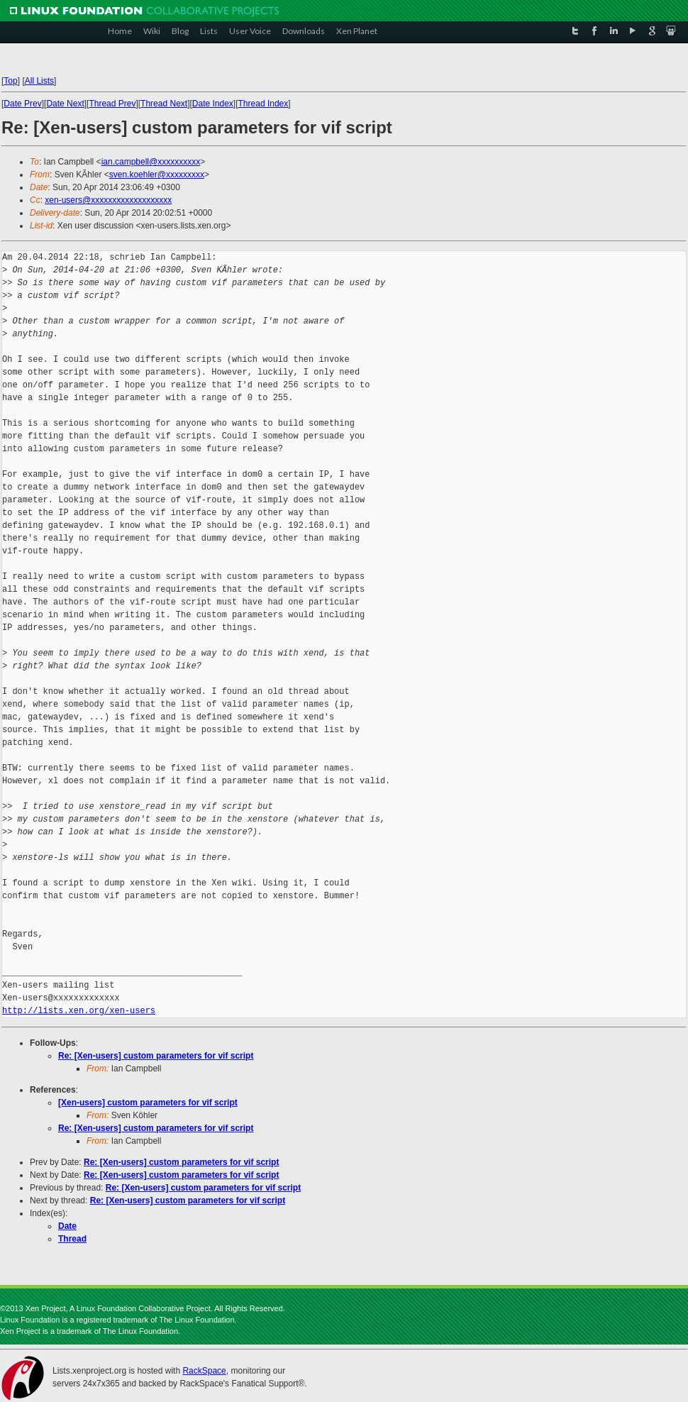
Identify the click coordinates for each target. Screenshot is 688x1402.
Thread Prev (112, 104)
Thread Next (163, 104)
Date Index (212, 104)
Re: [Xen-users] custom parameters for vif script (155, 1056)
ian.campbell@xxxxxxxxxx (151, 162)
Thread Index (263, 104)
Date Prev (22, 104)
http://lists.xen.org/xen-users (78, 1011)
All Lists (39, 81)
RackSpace (204, 1371)
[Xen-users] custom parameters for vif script (148, 1103)
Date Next (65, 104)
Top (10, 81)
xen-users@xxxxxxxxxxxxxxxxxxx (108, 200)
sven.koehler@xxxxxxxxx (156, 175)
